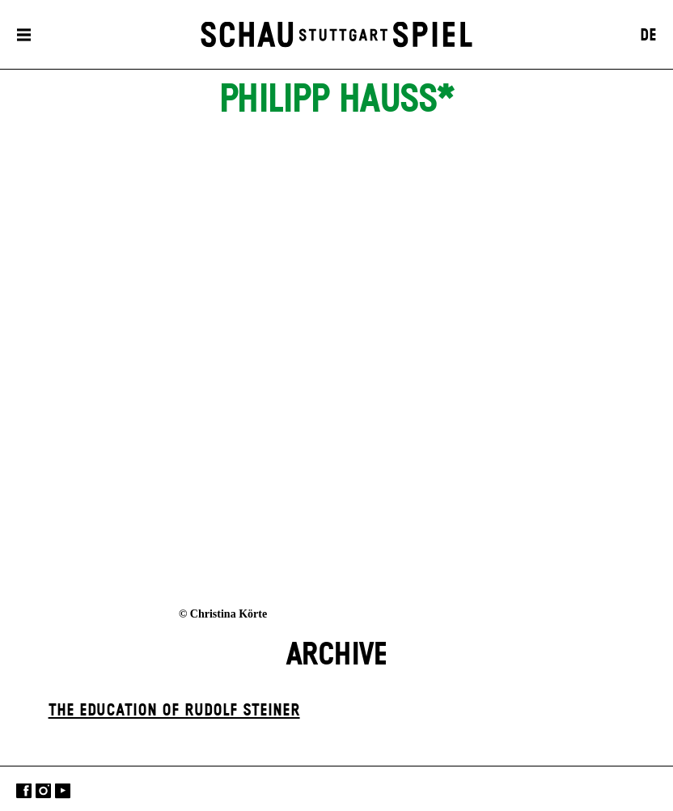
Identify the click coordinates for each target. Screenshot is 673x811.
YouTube (62, 790)
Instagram (43, 790)
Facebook (24, 790)
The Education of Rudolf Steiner (174, 711)
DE (648, 36)
